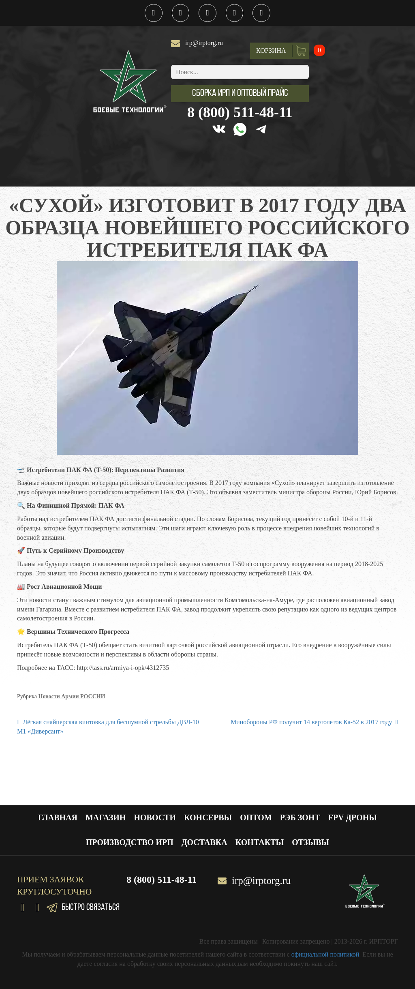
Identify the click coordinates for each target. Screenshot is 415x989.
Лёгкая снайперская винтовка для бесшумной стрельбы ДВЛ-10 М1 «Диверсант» (108, 726)
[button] (240, 93)
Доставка (204, 842)
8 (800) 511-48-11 (240, 112)
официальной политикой (325, 954)
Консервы (208, 817)
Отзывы (310, 842)
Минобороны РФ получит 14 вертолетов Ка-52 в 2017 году (311, 721)
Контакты (259, 842)
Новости (155, 817)
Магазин (106, 817)
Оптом (256, 817)
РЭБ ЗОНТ (300, 817)
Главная (57, 817)
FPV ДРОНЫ (352, 817)
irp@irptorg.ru (204, 42)
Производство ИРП (129, 842)
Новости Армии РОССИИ (72, 696)
